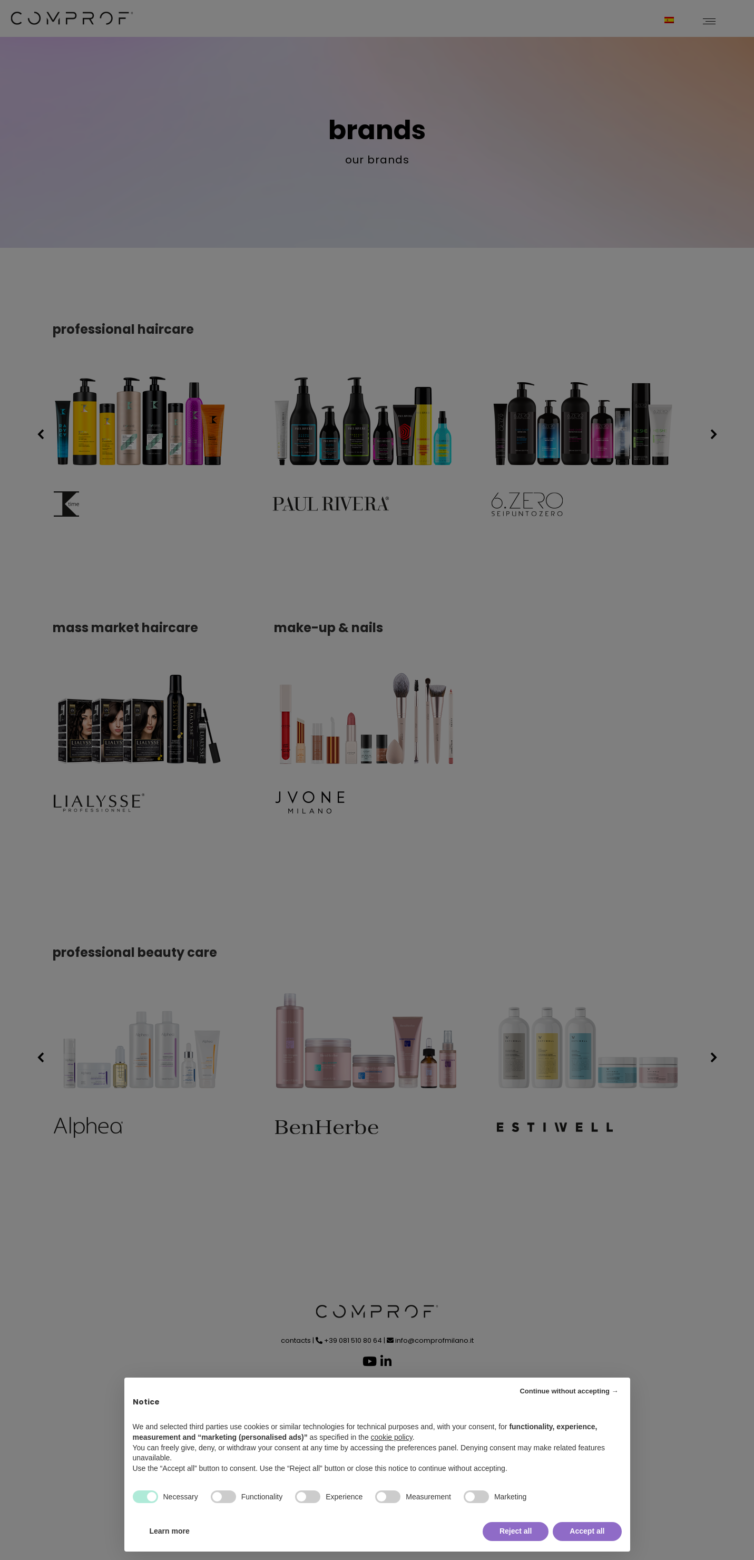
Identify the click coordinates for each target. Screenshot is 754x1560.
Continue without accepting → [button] (569, 1391)
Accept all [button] (587, 1531)
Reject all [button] (516, 1531)
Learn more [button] (170, 1531)
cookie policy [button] (392, 1437)
